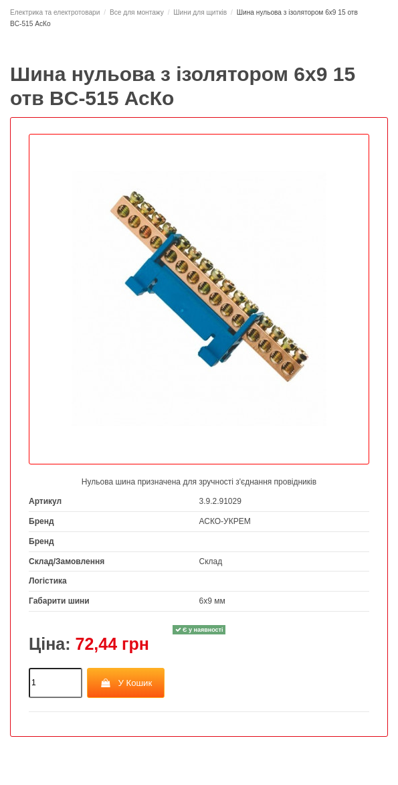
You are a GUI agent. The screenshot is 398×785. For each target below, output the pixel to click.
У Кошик (126, 683)
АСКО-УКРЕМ (225, 521)
